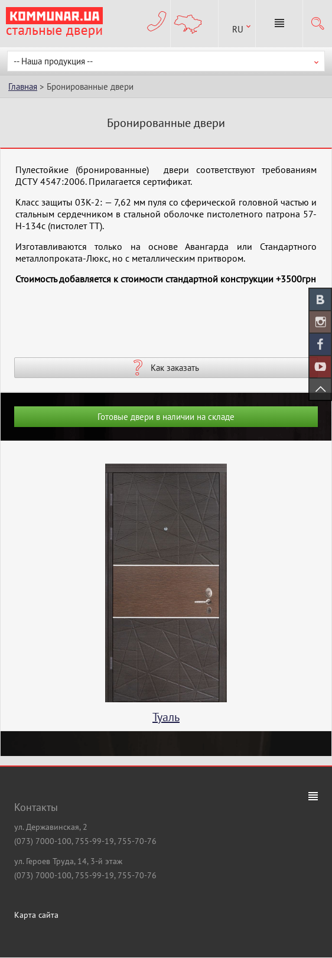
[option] (166, 597)
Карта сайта (36, 915)
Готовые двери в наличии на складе (166, 416)
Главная (22, 86)
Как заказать (175, 367)
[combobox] (236, 23)
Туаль (166, 717)
